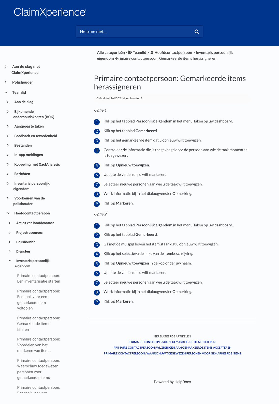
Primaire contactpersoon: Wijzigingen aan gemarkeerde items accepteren (172, 347)
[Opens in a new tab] (172, 382)
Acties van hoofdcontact (35, 223)
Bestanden (22, 146)
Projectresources (29, 233)
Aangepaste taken (28, 127)
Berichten (21, 174)
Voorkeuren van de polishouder (29, 201)
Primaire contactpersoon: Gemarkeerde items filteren (172, 342)
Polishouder (22, 82)
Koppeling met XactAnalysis (36, 165)
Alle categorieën (111, 52)
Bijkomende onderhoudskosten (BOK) (33, 114)
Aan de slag (23, 102)
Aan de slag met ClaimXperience (25, 69)
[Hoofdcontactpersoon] (171, 52)
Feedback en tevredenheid (35, 136)
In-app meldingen (28, 155)
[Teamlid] (136, 52)
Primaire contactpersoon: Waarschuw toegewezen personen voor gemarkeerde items (172, 353)
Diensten (23, 252)
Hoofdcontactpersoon (31, 213)
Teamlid (18, 92)
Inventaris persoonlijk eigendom (31, 186)
